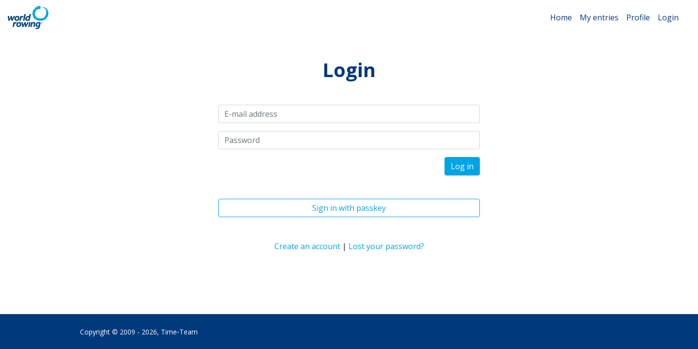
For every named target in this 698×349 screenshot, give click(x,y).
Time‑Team (179, 331)
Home (561, 17)
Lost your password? (386, 246)
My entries (599, 17)
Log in (462, 166)
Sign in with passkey (349, 208)
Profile (638, 17)
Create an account (307, 246)
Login (668, 17)
